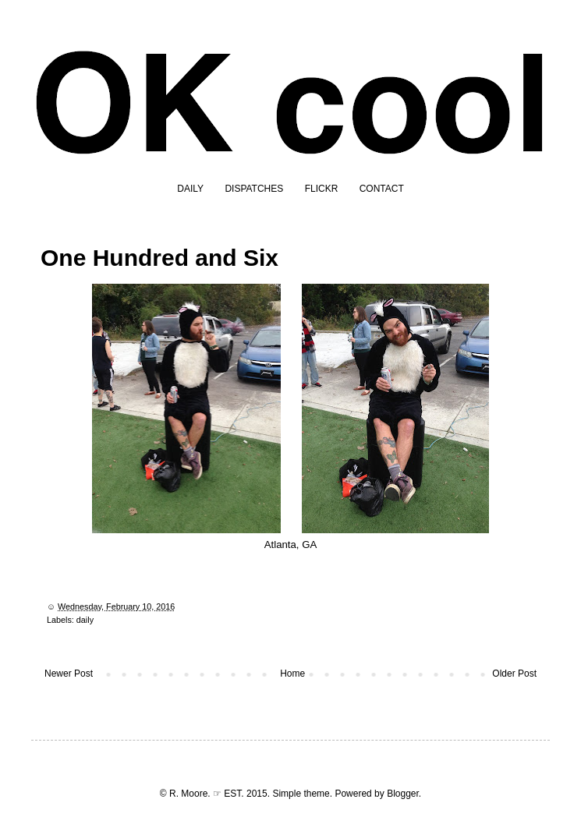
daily (85, 619)
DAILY (190, 188)
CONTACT (382, 188)
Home (292, 673)
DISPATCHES (254, 188)
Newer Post (68, 673)
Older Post (514, 673)
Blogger (403, 793)
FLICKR (321, 188)
